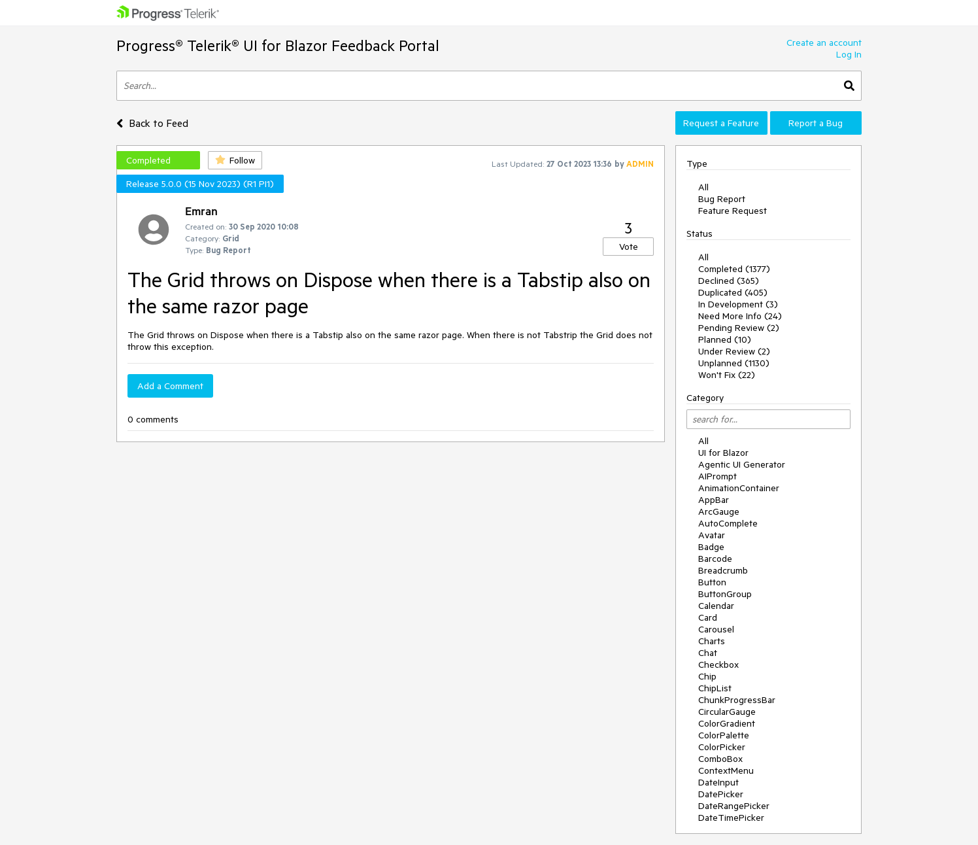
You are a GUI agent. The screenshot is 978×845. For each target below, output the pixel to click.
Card (707, 617)
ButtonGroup (725, 594)
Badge (711, 547)
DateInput (718, 782)
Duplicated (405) (732, 292)
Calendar (716, 606)
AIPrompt (717, 476)
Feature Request (732, 210)
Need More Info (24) (740, 316)
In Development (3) (738, 304)
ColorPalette (723, 735)
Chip (707, 676)
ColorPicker (721, 747)
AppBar (713, 500)
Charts (711, 641)
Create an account (824, 42)
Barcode (715, 558)
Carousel (716, 629)
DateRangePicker (733, 806)
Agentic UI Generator (741, 464)
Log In (849, 54)
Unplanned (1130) (733, 363)
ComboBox (720, 759)
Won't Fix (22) (726, 375)
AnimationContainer (738, 488)
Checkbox (718, 664)
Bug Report (721, 199)
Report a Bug (815, 123)
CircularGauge (727, 711)
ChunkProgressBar (736, 700)
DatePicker (720, 794)
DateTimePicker (731, 817)
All (703, 187)
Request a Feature (721, 123)
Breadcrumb (723, 570)
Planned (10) (724, 339)
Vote (628, 246)
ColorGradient (726, 723)
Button (712, 582)
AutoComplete (728, 523)
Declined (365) (728, 280)
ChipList (715, 688)
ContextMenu (726, 770)
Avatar (711, 535)
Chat (707, 653)
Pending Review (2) (738, 328)
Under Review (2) (734, 351)
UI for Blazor (723, 452)
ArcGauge (718, 511)
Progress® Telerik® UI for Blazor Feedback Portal (277, 45)
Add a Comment (170, 386)
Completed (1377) (734, 269)
